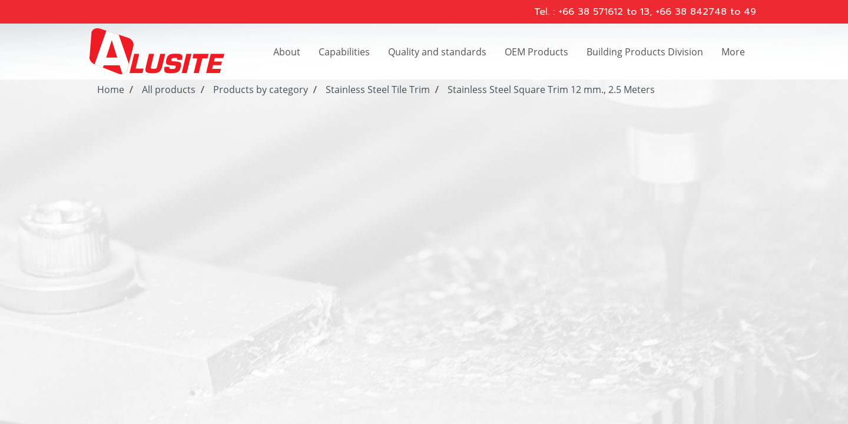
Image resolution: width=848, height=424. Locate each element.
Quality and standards (437, 51)
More (733, 51)
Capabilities (344, 51)
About (286, 51)
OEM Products (536, 51)
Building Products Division (645, 51)
